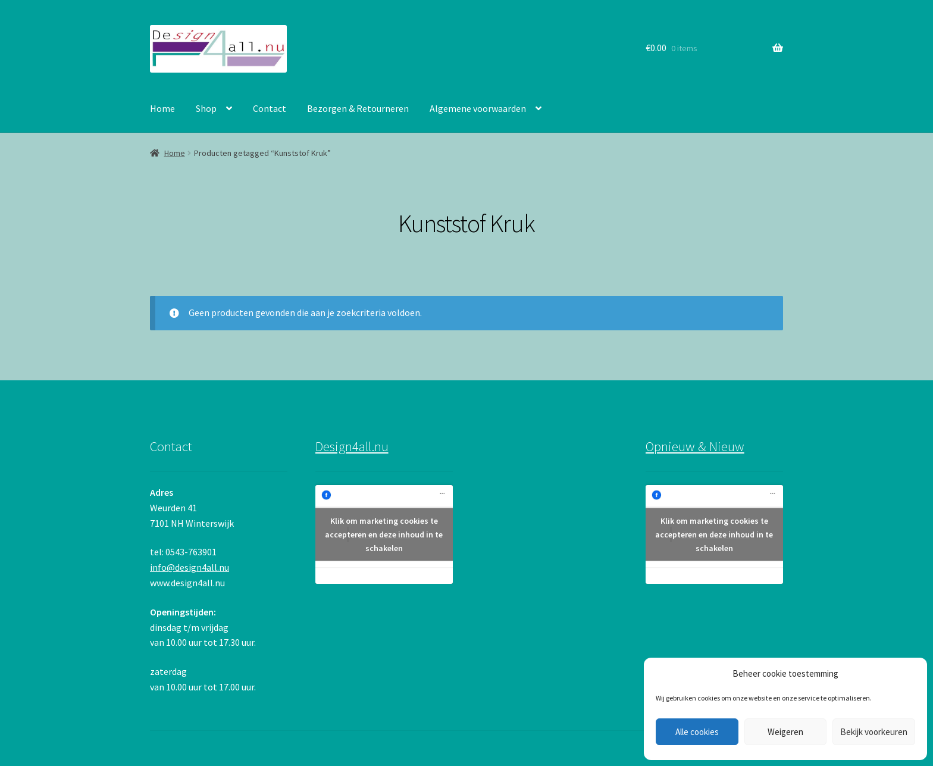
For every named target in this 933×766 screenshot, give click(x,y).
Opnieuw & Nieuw (695, 446)
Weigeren (785, 731)
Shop (206, 108)
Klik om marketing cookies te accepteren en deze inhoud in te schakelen (384, 534)
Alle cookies (697, 731)
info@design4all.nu (189, 567)
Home (162, 108)
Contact (269, 108)
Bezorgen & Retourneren (358, 108)
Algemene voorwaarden (478, 108)
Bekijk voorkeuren (873, 731)
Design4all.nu (352, 446)
